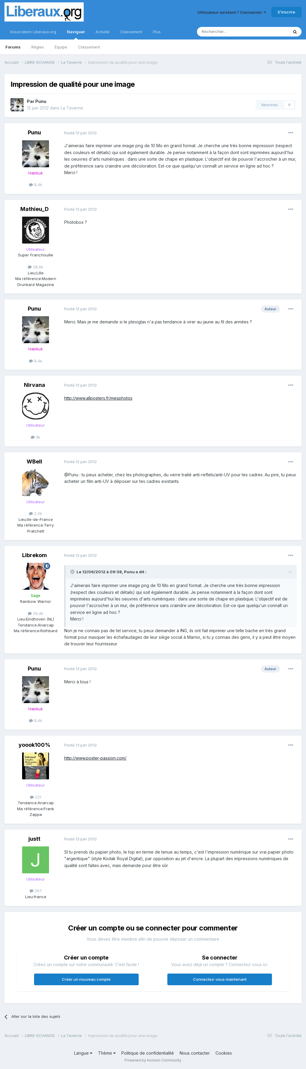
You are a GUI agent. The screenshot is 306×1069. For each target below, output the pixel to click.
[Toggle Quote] (73, 571)
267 (36, 890)
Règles (37, 47)
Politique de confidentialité (147, 1053)
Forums (13, 47)
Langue (83, 1053)
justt (34, 839)
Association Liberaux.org (33, 31)
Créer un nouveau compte (86, 979)
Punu (40, 101)
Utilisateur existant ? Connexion (232, 12)
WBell (34, 461)
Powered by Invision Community (153, 1060)
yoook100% (35, 745)
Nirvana (34, 385)
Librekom (34, 555)
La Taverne (72, 107)
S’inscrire (286, 12)
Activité (102, 31)
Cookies (223, 1053)
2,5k (35, 513)
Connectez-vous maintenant (220, 979)
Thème (107, 1053)
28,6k (35, 266)
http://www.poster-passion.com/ (95, 758)
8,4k (35, 184)
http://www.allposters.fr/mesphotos (98, 398)
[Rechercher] (229, 32)
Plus (157, 31)
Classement (89, 47)
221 (35, 797)
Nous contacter (195, 1053)
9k (35, 437)
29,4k (35, 613)
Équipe (61, 47)
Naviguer (76, 34)
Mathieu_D (34, 209)
